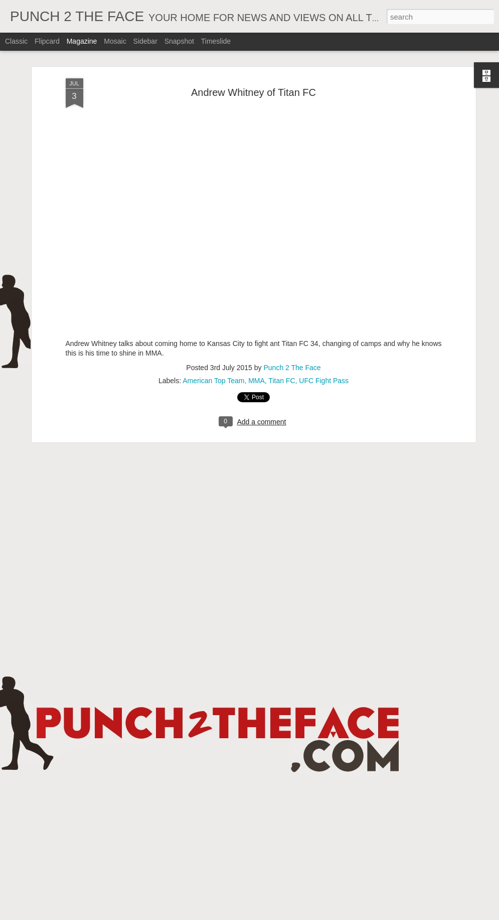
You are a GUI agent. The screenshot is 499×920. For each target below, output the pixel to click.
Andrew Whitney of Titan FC (253, 92)
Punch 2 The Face (291, 368)
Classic (16, 41)
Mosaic (115, 41)
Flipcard (47, 41)
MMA (256, 381)
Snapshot (179, 41)
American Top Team (213, 381)
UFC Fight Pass (324, 381)
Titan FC (281, 381)
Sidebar (145, 41)
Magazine (82, 41)
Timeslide (216, 41)
